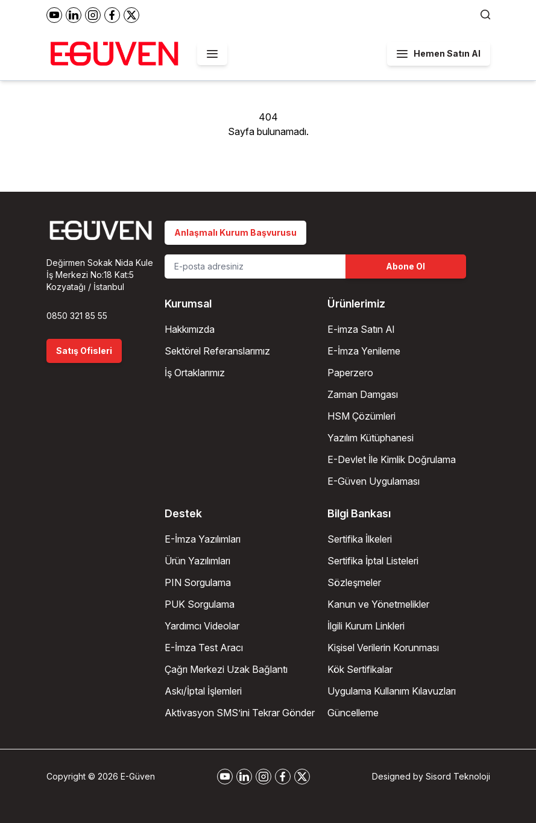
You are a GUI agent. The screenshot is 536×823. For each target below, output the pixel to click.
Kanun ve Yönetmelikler (378, 604)
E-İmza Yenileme (363, 351)
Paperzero (350, 373)
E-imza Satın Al (360, 329)
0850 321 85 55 (76, 316)
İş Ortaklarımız (195, 373)
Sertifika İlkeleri (359, 539)
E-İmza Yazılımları (203, 539)
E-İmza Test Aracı (204, 648)
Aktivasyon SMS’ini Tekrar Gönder (240, 713)
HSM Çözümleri (361, 416)
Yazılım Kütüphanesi (370, 438)
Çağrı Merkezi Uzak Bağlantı (226, 669)
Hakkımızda (190, 329)
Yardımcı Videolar (202, 626)
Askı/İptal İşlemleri (203, 691)
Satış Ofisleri (84, 350)
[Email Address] (255, 266)
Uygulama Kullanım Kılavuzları (391, 691)
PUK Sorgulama (200, 604)
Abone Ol (405, 266)
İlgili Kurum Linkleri (366, 626)
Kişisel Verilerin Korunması (383, 648)
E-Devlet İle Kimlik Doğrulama (391, 459)
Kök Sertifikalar (360, 669)
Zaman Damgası (362, 394)
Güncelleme (353, 713)
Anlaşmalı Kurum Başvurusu (235, 232)
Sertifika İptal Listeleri (372, 561)
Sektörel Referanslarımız (217, 351)
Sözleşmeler (354, 582)
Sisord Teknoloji (458, 776)
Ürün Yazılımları (197, 561)
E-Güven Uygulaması (373, 481)
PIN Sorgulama (198, 582)
